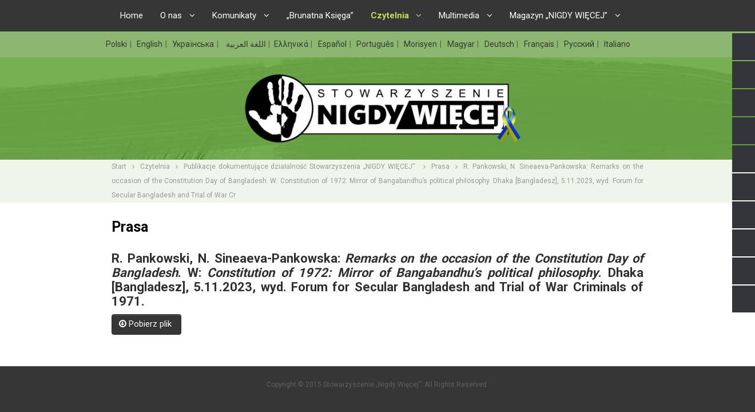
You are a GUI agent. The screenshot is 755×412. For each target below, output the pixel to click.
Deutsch (500, 44)
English (150, 44)
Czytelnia (155, 167)
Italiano (617, 44)
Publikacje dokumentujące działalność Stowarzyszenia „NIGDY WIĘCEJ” (301, 167)
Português (376, 44)
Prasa (440, 167)
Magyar (461, 44)
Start (119, 167)
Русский (580, 44)
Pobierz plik (146, 324)
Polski (117, 44)
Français (540, 44)
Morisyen (421, 44)
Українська (194, 44)
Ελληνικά (292, 44)
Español (333, 44)
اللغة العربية (245, 44)
